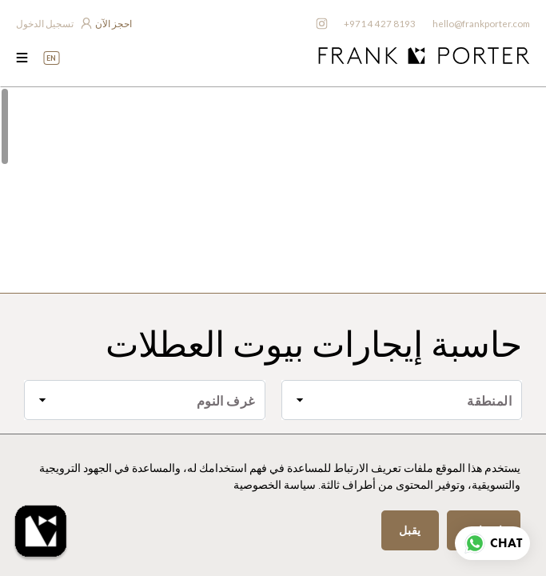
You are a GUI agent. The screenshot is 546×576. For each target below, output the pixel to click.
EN (51, 58)
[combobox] (402, 400)
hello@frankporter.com (480, 24)
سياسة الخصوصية (274, 485)
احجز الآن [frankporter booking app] (113, 24)
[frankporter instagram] (319, 24)
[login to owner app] (53, 24)
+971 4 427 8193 (377, 24)
